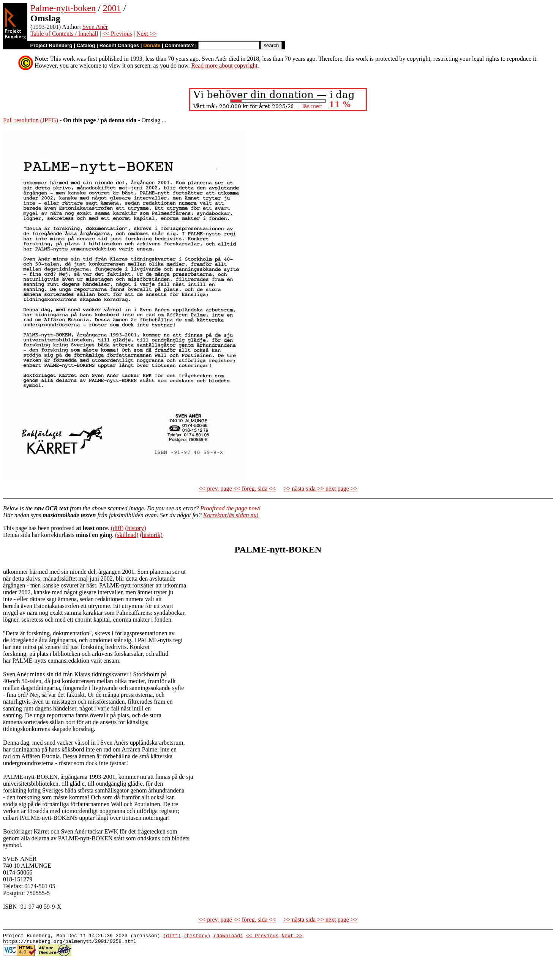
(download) (228, 936)
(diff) (117, 528)
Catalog (86, 45)
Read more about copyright (224, 65)
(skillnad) (126, 535)
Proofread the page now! (230, 508)
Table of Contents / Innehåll (64, 33)
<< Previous (117, 33)
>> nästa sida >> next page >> (320, 488)
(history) (135, 528)
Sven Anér (95, 27)
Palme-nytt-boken (63, 8)
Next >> (146, 33)
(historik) (151, 535)
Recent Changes (119, 45)
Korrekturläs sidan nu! (231, 515)
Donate (151, 45)
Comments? (179, 45)
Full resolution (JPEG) (30, 120)
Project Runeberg (51, 45)
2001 (112, 8)
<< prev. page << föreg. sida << (237, 488)
